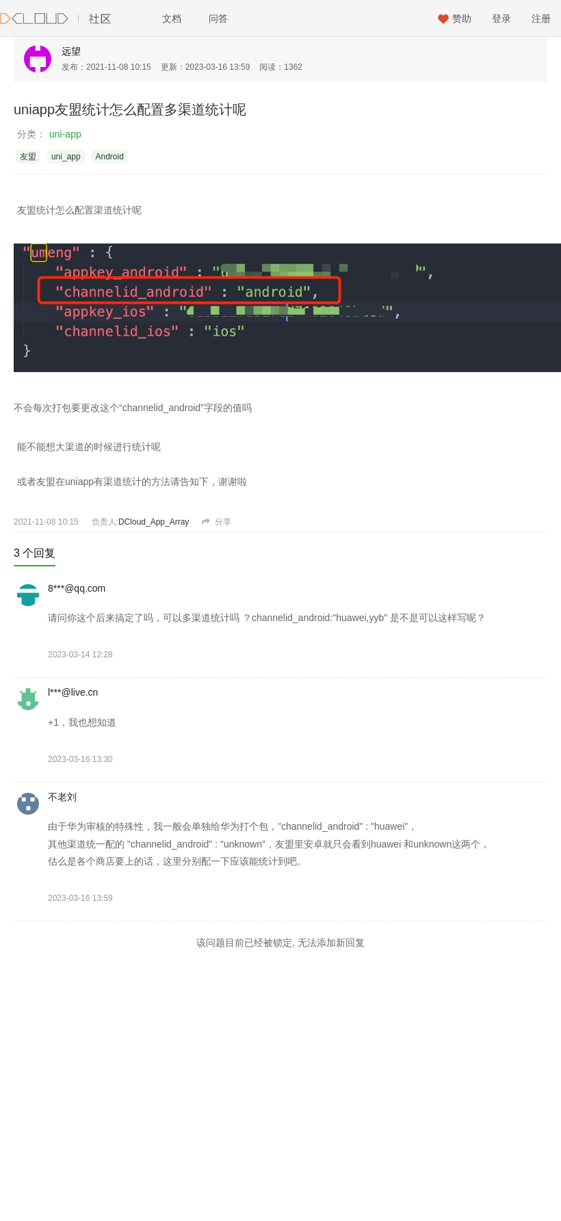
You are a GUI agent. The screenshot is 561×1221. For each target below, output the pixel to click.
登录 (501, 18)
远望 (71, 51)
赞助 (461, 18)
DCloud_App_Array (153, 522)
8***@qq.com (76, 588)
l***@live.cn (73, 692)
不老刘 (62, 796)
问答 (218, 18)
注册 (541, 18)
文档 (171, 18)
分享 (216, 522)
